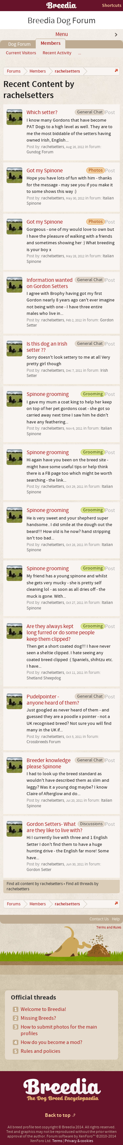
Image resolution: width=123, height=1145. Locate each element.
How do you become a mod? (51, 1042)
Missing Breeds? (38, 1018)
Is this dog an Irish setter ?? (47, 347)
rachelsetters (52, 146)
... (79, 53)
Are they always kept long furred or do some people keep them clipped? (60, 632)
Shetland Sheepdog (44, 678)
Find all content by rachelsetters (35, 883)
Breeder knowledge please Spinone (49, 763)
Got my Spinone (45, 170)
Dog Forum (19, 44)
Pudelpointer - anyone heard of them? (53, 700)
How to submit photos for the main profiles (59, 1030)
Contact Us (99, 919)
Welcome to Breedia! (43, 1009)
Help (116, 919)
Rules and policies (40, 1051)
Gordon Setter (39, 869)
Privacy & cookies (79, 1140)
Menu (61, 34)
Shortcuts (111, 5)
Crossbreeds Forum (44, 741)
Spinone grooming (48, 394)
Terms (57, 1140)
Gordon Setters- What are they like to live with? (54, 827)
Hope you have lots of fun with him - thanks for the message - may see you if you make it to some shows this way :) (70, 185)
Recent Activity (57, 53)
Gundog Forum (40, 152)
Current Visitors (21, 53)
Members (50, 43)
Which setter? (42, 112)
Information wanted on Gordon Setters (49, 283)
